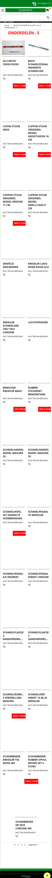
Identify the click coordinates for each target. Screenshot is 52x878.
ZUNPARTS (25, 10)
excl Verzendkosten (13, 89)
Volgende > (33, 863)
